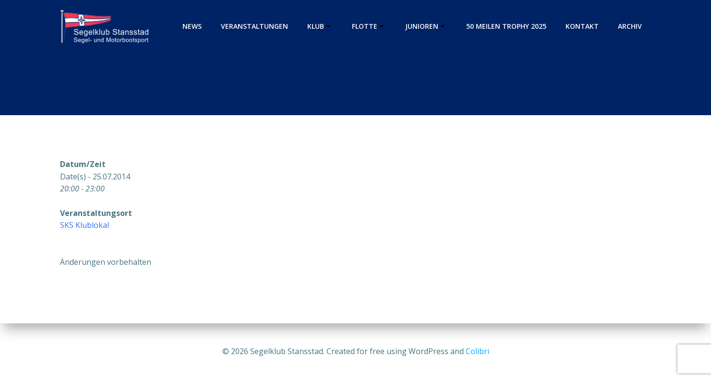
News (192, 26)
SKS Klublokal (84, 225)
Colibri (477, 351)
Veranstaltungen (254, 26)
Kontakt (582, 26)
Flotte (369, 26)
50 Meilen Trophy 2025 (506, 26)
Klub (320, 26)
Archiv (630, 26)
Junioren (426, 26)
